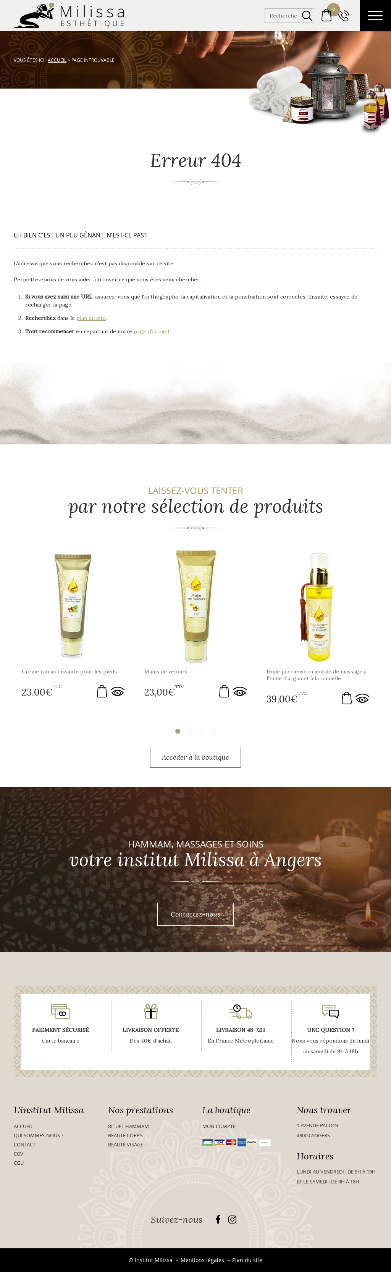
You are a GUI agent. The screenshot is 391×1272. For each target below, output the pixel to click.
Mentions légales (202, 1260)
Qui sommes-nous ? (38, 1135)
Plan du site (247, 1260)
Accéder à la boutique (195, 757)
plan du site (91, 318)
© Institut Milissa (151, 1260)
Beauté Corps (125, 1135)
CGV (18, 1153)
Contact (25, 1144)
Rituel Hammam (128, 1126)
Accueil (23, 1126)
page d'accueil (151, 331)
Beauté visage (125, 1144)
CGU (19, 1162)
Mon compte (219, 1126)
